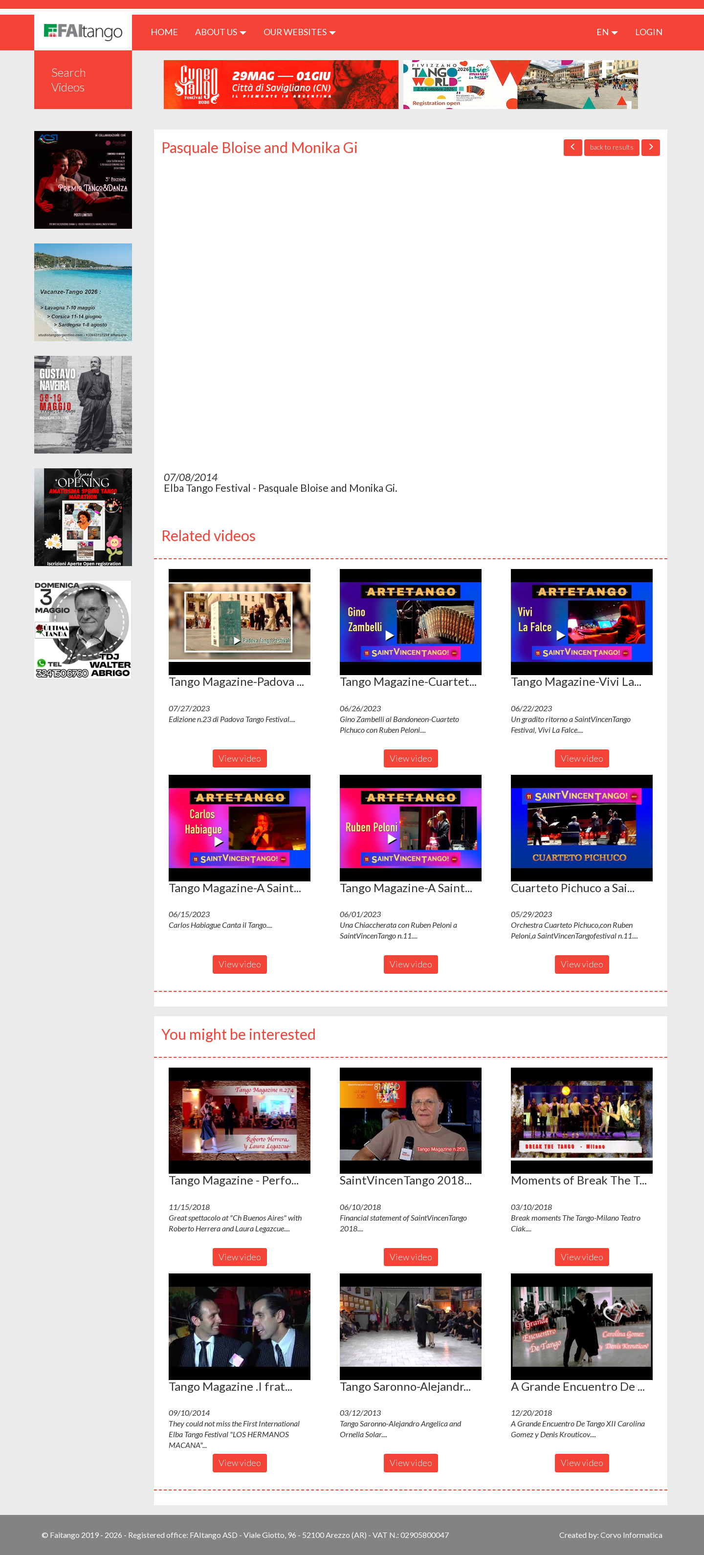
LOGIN (648, 31)
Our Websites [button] (300, 31)
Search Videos (68, 79)
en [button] (607, 31)
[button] (239, 622)
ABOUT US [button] (220, 31)
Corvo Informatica (631, 1534)
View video (240, 758)
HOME (168, 31)
